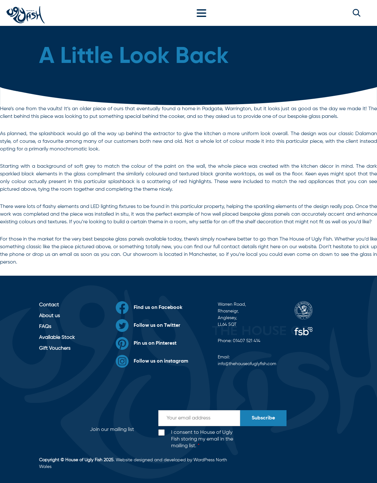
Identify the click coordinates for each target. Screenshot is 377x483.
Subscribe (263, 418)
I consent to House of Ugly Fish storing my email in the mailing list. (202, 439)
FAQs (45, 326)
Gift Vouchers (54, 348)
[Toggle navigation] (203, 13)
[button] (356, 13)
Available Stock (57, 337)
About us (49, 315)
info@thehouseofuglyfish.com (247, 364)
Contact (49, 305)
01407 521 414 (246, 341)
